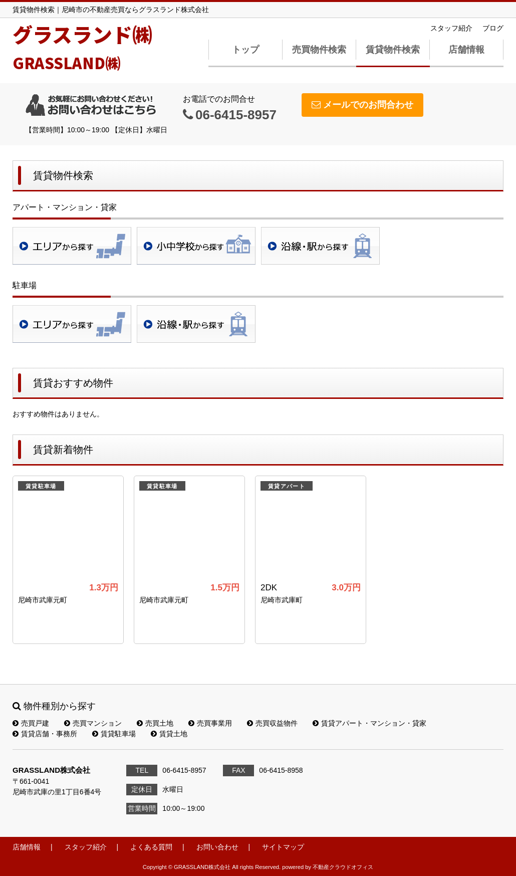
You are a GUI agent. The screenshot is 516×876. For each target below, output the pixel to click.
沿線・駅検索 (320, 246)
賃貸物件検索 (393, 50)
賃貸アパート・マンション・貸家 (369, 723)
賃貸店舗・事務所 (45, 734)
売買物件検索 (319, 50)
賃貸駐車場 (114, 734)
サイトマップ (283, 847)
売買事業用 (210, 723)
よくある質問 (151, 847)
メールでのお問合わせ (362, 105)
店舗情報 (466, 50)
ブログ (492, 28)
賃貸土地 (169, 734)
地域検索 (72, 246)
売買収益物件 (272, 723)
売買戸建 (31, 723)
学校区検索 (196, 246)
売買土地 (155, 723)
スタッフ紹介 (451, 28)
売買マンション (93, 723)
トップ (245, 50)
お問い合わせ (217, 847)
